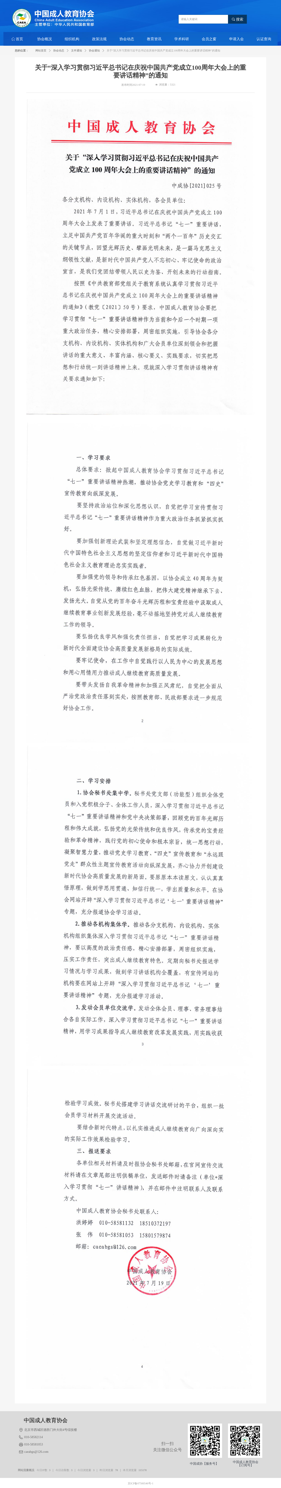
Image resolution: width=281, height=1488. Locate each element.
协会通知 (94, 50)
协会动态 (58, 50)
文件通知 (76, 50)
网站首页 (40, 50)
